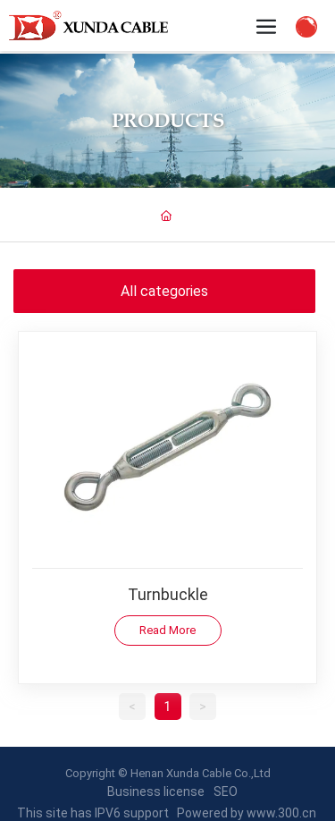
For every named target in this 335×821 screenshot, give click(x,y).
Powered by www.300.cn (246, 812)
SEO (226, 791)
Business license (156, 791)
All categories (164, 290)
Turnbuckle (168, 594)
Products (168, 120)
